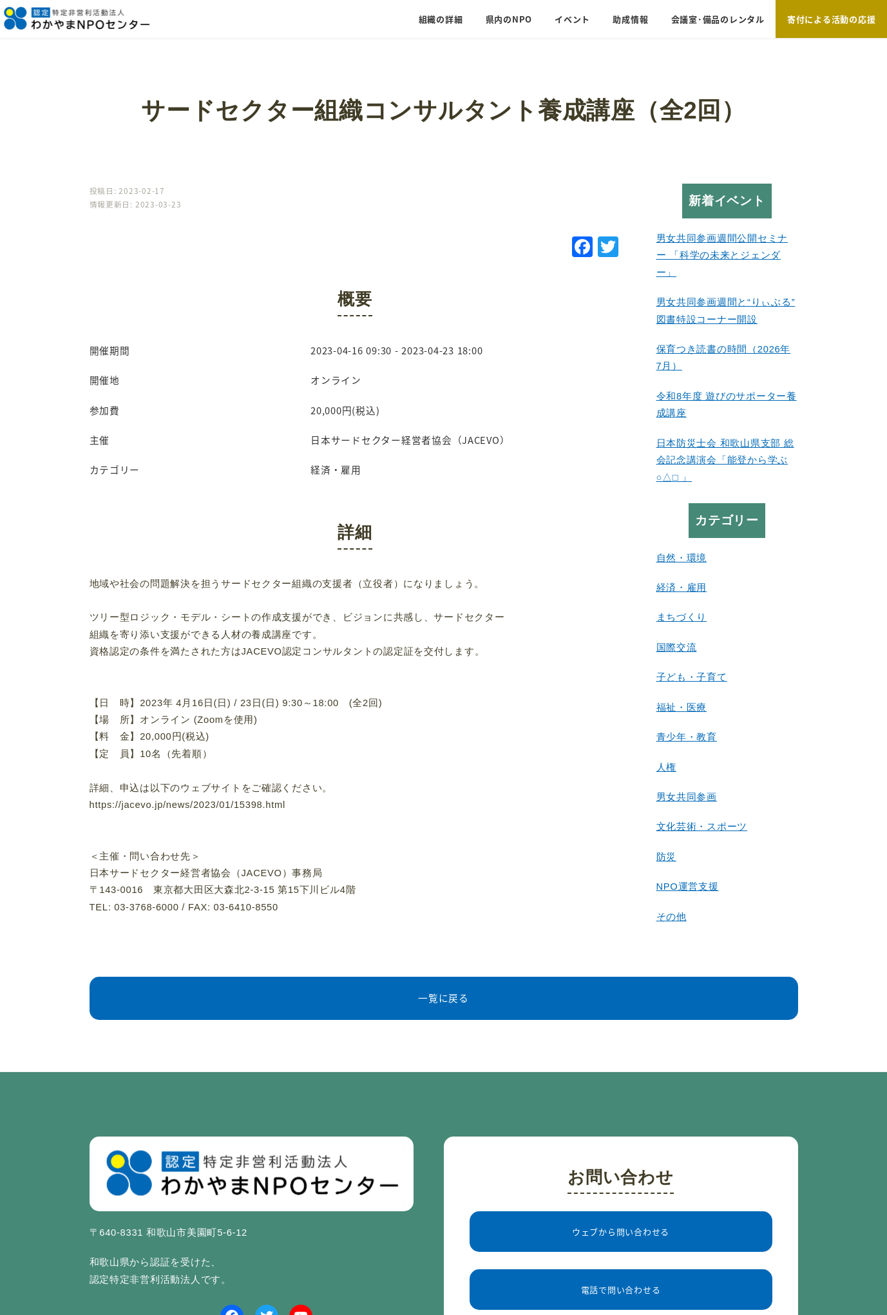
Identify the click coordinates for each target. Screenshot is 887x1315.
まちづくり (681, 617)
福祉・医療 (681, 707)
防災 (666, 857)
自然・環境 (681, 558)
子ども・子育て (691, 677)
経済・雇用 (681, 587)
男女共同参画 (686, 797)
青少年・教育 (686, 737)
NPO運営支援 (687, 886)
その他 (671, 917)
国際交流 (676, 647)
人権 (666, 767)
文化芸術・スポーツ (702, 826)
